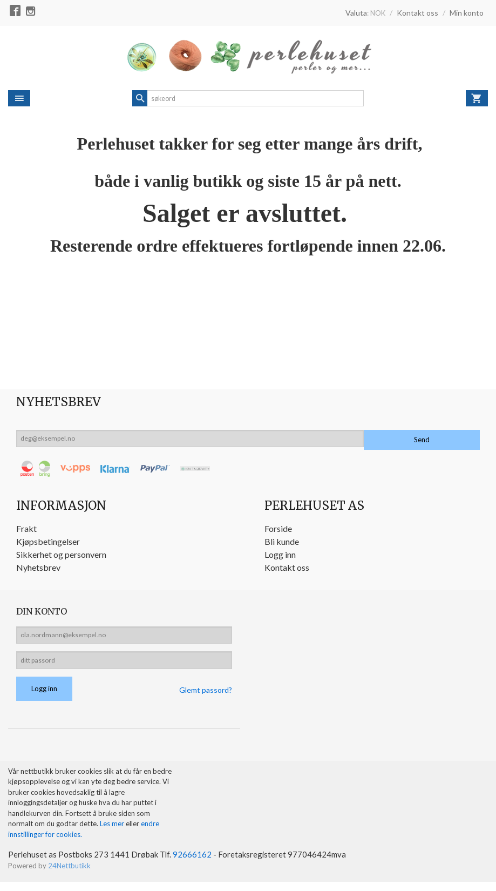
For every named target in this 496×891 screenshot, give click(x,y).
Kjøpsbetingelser (48, 541)
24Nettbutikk (69, 874)
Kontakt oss (286, 567)
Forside (278, 528)
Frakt (26, 528)
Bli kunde (281, 541)
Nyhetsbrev (38, 567)
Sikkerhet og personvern (61, 554)
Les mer (113, 831)
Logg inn (280, 554)
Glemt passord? (205, 696)
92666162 (198, 863)
